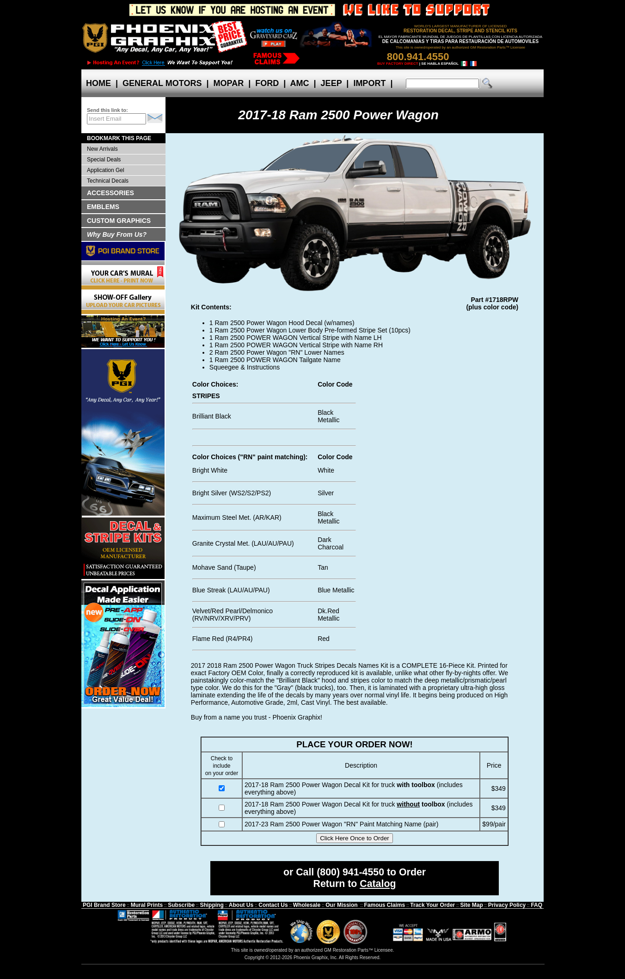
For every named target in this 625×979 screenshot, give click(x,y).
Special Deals (104, 159)
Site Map (471, 905)
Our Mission (341, 905)
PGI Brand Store (104, 905)
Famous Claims (384, 905)
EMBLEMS (103, 206)
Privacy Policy (507, 905)
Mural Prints (147, 905)
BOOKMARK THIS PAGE (119, 138)
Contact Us (273, 905)
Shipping (211, 905)
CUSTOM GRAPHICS (119, 220)
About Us (241, 905)
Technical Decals (108, 181)
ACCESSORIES (110, 193)
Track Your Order (432, 905)
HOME (98, 83)
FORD (267, 83)
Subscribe (181, 905)
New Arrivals (102, 149)
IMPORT (369, 83)
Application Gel (105, 170)
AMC (299, 83)
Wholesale (306, 905)
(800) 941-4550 (350, 872)
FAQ (536, 905)
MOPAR (228, 83)
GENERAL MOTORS (162, 83)
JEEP (331, 83)
